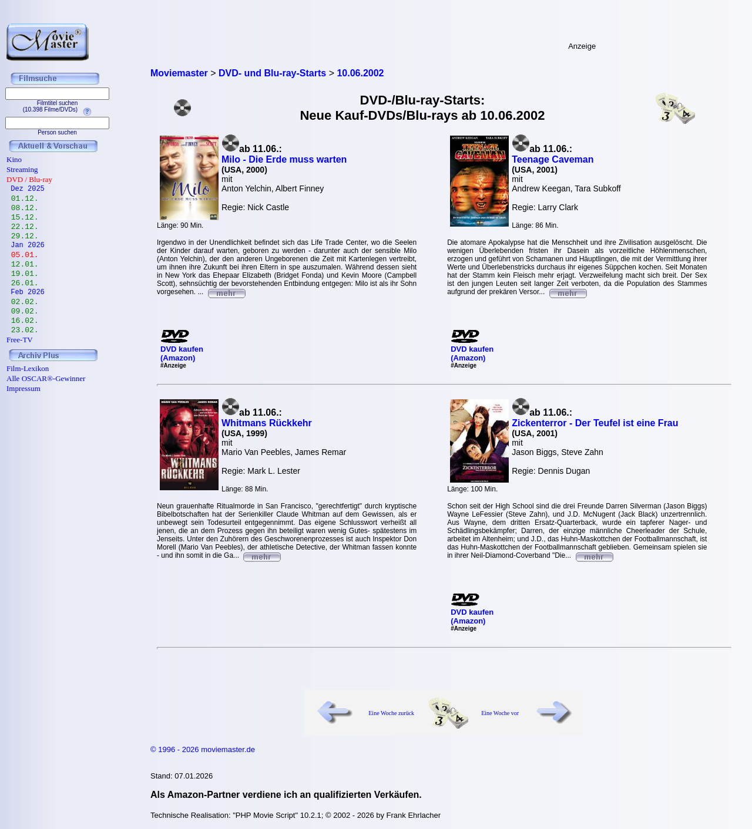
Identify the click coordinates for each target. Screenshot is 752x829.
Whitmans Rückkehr (266, 423)
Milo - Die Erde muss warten (284, 159)
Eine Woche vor (500, 713)
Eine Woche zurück (391, 713)
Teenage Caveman (552, 159)
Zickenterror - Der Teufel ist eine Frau (595, 423)
